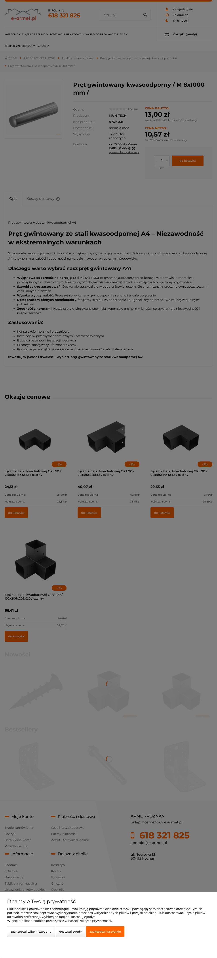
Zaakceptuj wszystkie (105, 931)
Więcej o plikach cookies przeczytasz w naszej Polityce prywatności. (59, 921)
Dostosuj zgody (70, 931)
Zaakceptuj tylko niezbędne (31, 931)
